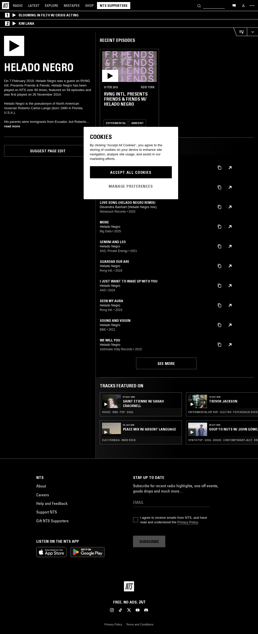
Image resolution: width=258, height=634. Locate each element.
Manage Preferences (131, 186)
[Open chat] (234, 5)
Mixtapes (72, 5)
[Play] (14, 45)
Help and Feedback (52, 503)
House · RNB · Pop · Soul (117, 412)
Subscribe (149, 541)
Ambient (137, 123)
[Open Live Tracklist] (240, 32)
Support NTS (46, 511)
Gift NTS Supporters (52, 520)
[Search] (199, 5)
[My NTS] (243, 5)
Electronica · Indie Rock (119, 440)
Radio (18, 5)
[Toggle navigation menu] (252, 5)
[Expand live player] (252, 32)
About (41, 485)
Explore (51, 5)
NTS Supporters (113, 5)
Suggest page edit (48, 150)
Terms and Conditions (139, 624)
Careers (42, 494)
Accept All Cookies (130, 172)
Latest (33, 5)
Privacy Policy (187, 522)
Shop (89, 5)
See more (166, 363)
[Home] (5, 5)
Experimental (116, 123)
